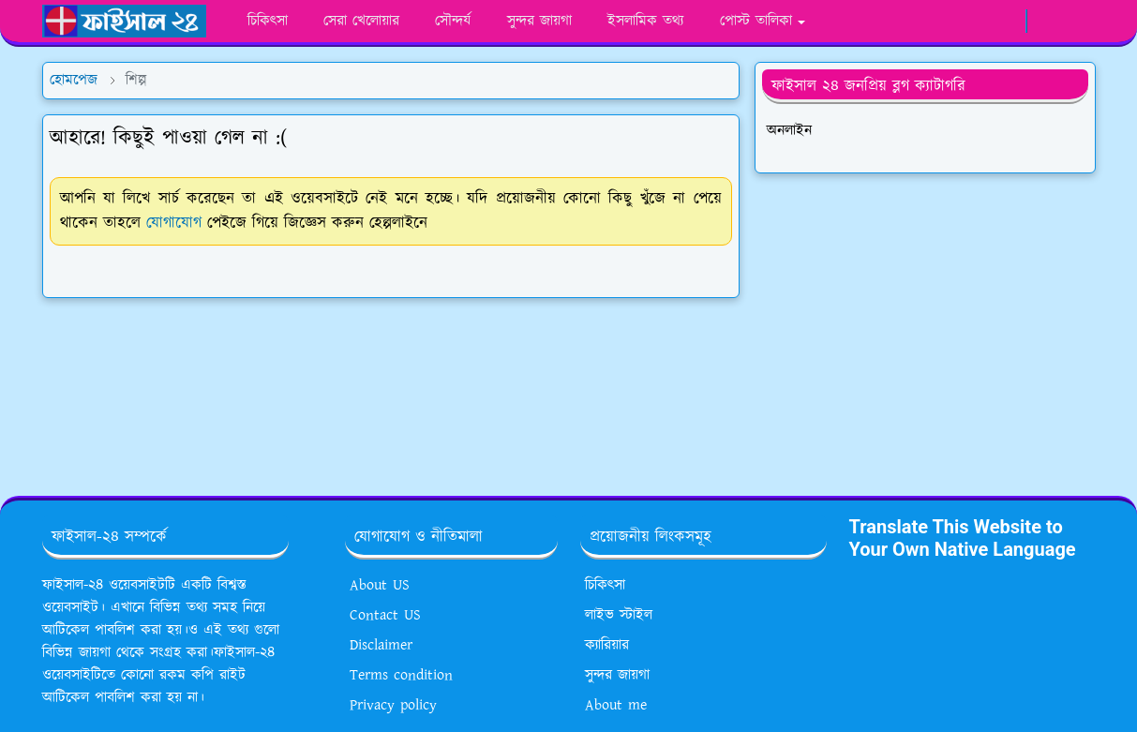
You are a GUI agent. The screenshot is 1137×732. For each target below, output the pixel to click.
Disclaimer (381, 645)
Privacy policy (393, 705)
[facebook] (913, 21)
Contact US (385, 615)
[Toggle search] (1079, 21)
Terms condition (401, 675)
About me (616, 705)
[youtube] (975, 21)
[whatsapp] (944, 21)
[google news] (1006, 21)
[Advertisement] (925, 327)
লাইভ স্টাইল (618, 615)
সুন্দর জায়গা (617, 675)
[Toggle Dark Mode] (1046, 21)
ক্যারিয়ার (607, 645)
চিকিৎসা (605, 585)
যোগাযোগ (174, 223)
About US (380, 585)
